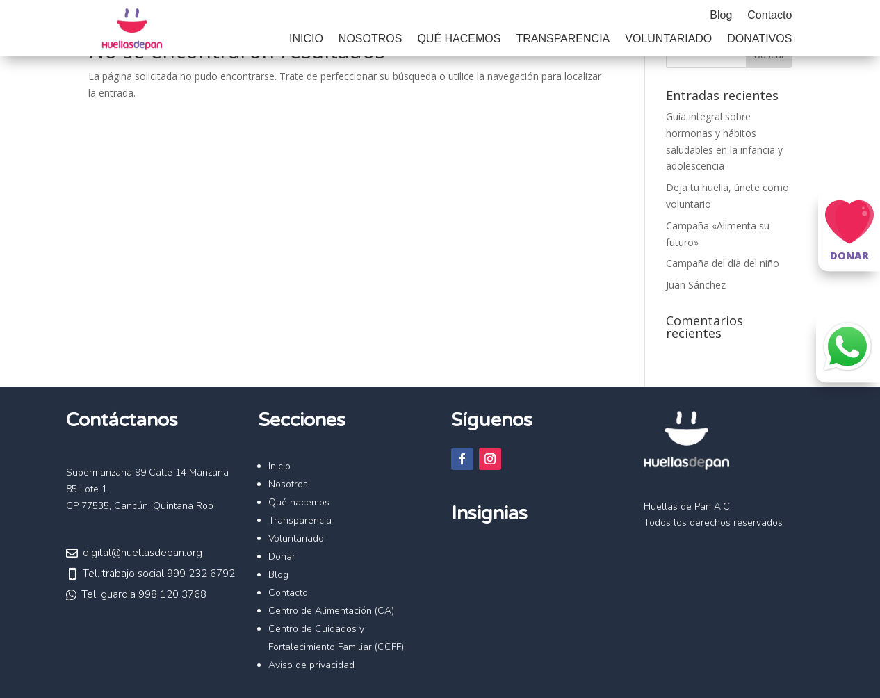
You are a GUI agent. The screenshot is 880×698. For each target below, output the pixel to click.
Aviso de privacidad (311, 665)
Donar (281, 556)
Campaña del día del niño (722, 263)
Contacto (769, 15)
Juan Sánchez (696, 284)
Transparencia (563, 39)
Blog (721, 15)
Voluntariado (668, 39)
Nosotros (370, 39)
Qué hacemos (458, 39)
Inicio (306, 39)
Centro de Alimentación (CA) (331, 610)
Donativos (759, 39)
